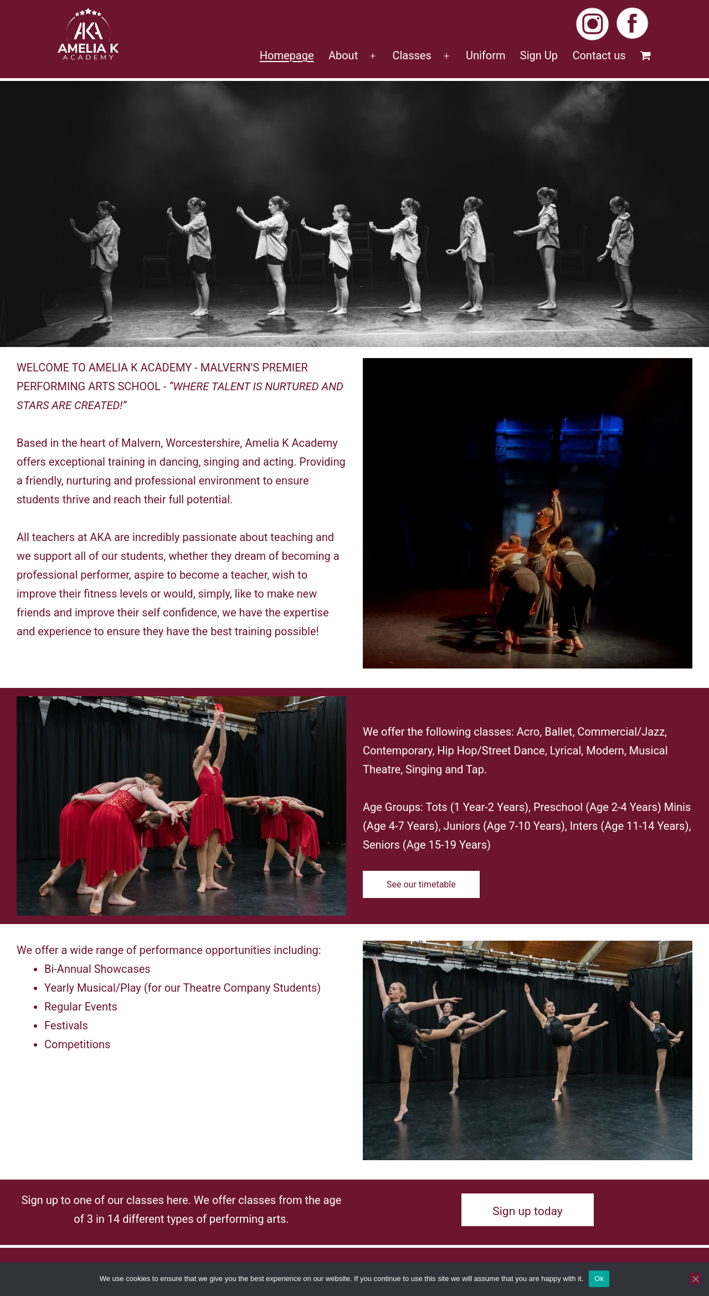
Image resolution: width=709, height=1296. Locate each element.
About (343, 55)
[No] (695, 1278)
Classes (411, 55)
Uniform (486, 55)
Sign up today (527, 1211)
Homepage (287, 55)
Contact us (598, 55)
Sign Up (539, 55)
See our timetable (421, 884)
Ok (599, 1278)
